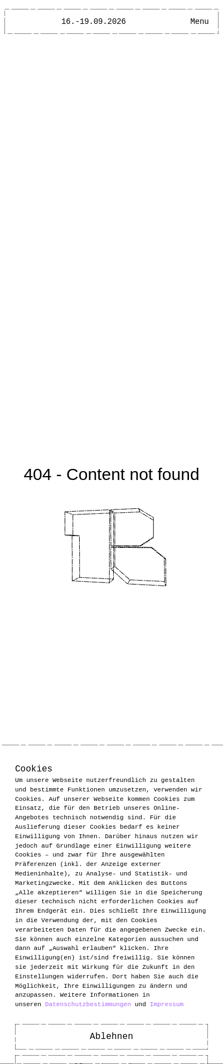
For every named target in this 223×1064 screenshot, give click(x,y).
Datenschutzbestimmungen (88, 1004)
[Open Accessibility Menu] (179, 21)
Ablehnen (111, 1037)
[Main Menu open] (200, 21)
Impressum (166, 1004)
